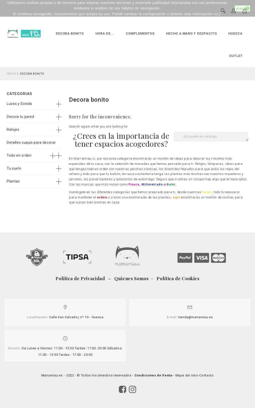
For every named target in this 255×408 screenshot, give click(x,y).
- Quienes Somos (129, 278)
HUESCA (235, 33)
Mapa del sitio (187, 375)
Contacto (206, 375)
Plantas (13, 181)
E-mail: (172, 317)
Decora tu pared (20, 117)
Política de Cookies (177, 278)
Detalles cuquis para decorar (31, 142)
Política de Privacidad (81, 278)
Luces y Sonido (19, 104)
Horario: (14, 348)
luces (207, 192)
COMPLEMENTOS (140, 33)
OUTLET (236, 56)
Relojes (13, 130)
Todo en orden (19, 155)
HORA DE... (104, 33)
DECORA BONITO (70, 33)
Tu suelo (14, 168)
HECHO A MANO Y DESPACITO (191, 33)
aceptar (242, 8)
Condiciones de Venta (153, 375)
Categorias (19, 93)
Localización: (37, 317)
